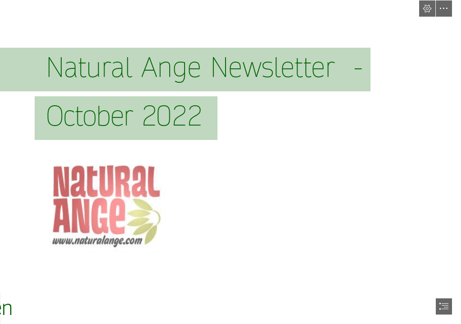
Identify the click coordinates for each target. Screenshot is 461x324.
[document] (230, 162)
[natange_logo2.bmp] (106, 204)
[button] (427, 8)
